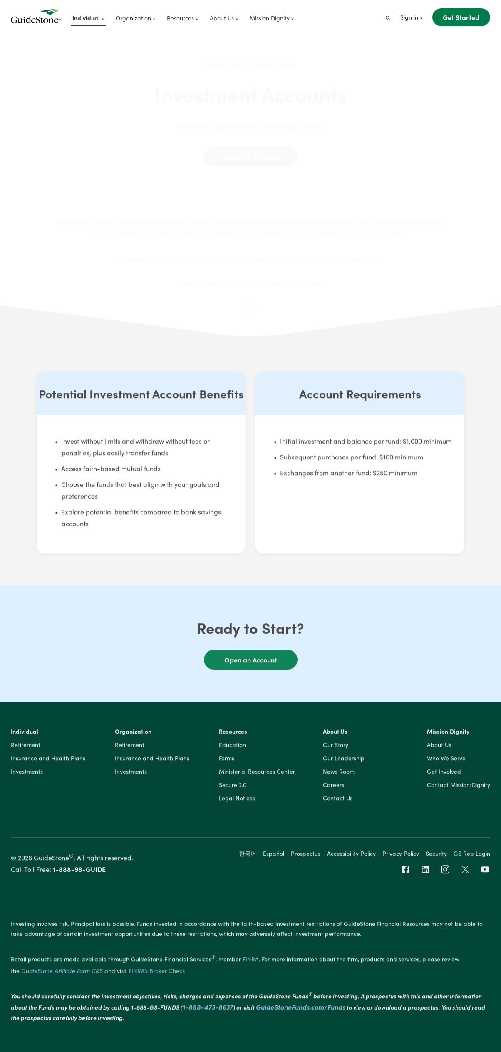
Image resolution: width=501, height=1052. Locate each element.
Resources (233, 733)
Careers (333, 786)
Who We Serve (446, 760)
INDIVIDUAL (224, 58)
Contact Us (337, 800)
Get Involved (444, 773)
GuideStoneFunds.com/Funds (300, 1008)
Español (273, 854)
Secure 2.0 (232, 786)
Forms (226, 760)
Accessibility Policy (351, 854)
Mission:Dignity (448, 733)
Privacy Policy (400, 854)
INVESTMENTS (273, 58)
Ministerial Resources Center (257, 773)
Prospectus (305, 854)
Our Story (335, 746)
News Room (339, 773)
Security (436, 854)
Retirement (25, 746)
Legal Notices (237, 800)
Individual (24, 733)
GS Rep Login (472, 854)
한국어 (247, 854)
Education (232, 746)
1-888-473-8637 (208, 1008)
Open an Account (250, 150)
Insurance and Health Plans (48, 760)
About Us (335, 733)
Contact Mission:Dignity (458, 786)
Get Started (461, 17)
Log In (250, 300)
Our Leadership (344, 760)
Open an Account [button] (250, 661)
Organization (133, 733)
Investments (27, 773)
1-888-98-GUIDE (79, 871)
